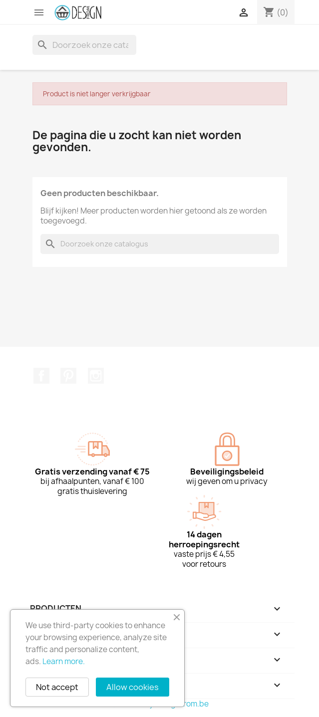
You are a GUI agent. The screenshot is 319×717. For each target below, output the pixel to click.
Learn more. (63, 661)
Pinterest (68, 376)
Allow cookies (132, 687)
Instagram (96, 376)
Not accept (57, 687)
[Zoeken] (84, 45)
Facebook (41, 376)
